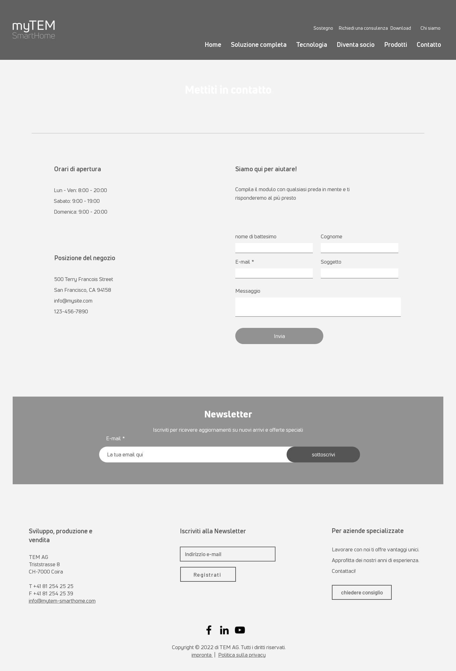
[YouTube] (240, 630)
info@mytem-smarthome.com (62, 600)
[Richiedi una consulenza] (363, 28)
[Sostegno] (323, 28)
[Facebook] (209, 630)
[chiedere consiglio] (362, 592)
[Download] (401, 28)
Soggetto (331, 261)
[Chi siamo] (430, 28)
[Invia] (279, 336)
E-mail (242, 261)
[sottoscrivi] (323, 454)
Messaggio (247, 290)
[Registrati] (208, 574)
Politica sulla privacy (242, 654)
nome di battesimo (255, 236)
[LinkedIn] (224, 630)
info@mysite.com (73, 300)
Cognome (331, 236)
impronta (202, 654)
